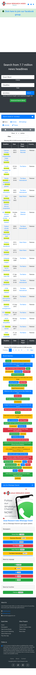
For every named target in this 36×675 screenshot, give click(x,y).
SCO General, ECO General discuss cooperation (6, 202)
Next (31, 350)
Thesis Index (22, 629)
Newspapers (4, 627)
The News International (18, 553)
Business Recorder (18, 538)
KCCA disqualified (6, 320)
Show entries (18, 133)
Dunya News (18, 534)
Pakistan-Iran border (11, 464)
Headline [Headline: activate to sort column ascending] (6, 144)
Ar (18, 580)
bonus (24, 461)
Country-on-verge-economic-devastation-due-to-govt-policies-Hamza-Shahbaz (17, 443)
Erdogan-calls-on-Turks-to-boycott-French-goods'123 (17, 423)
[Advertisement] (16, 34)
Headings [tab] (23, 122)
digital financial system (18, 388)
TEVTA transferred (6, 268)
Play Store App (5, 635)
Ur (18, 564)
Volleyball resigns (6, 260)
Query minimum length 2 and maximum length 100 (18, 96)
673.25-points (9, 371)
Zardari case (18, 396)
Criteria (18, 80)
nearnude (23, 434)
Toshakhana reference (17, 437)
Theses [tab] (15, 125)
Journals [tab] (6, 125)
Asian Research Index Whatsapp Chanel (18, 521)
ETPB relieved (6, 290)
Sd (18, 572)
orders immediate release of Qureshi (15, 368)
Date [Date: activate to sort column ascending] (14, 144)
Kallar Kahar (23, 382)
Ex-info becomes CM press (6, 170)
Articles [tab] (13, 122)
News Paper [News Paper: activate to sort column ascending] (22, 145)
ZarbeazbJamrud (14, 434)
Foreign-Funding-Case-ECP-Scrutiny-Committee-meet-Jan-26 (17, 405)
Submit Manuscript (6, 633)
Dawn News (22, 242)
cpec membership (12, 420)
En (18, 568)
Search (29, 93)
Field (17, 88)
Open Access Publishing (7, 631)
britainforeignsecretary (18, 374)
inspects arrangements (6, 306)
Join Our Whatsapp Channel (11, 485)
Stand (28, 368)
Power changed (6, 252)
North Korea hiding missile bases (21, 361)
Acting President (13, 382)
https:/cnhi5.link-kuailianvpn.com (17, 385)
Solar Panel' (27, 371)
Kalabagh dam (22, 426)
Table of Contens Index (25, 627)
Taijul (22, 464)
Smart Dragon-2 (23, 420)
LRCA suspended (6, 334)
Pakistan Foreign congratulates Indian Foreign (6, 156)
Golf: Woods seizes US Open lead (12, 467)
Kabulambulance (27, 467)
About (17, 658)
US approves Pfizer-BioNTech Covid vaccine (18, 399)
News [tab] (5, 122)
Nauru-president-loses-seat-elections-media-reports (18, 409)
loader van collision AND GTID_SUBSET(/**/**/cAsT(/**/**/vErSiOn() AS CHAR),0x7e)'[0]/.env (18, 449)
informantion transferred (6, 298)
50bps (29, 461)
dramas (28, 464)
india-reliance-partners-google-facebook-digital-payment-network (18, 474)
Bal (18, 576)
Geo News (18, 546)
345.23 (15, 470)
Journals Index (23, 625)
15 (27, 350)
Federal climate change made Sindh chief (6, 232)
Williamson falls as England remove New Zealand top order (17, 392)
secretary (16, 116)
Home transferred (6, 282)
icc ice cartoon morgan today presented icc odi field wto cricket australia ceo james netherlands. (18, 457)
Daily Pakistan (18, 549)
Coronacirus (18, 402)
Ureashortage (18, 371)
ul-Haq (20, 470)
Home (2, 625)
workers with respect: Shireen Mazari (17, 454)
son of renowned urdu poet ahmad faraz (18, 439)
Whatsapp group (6, 613)
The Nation (23, 166)
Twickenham (13, 426)
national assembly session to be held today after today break (18, 378)
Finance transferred (6, 244)
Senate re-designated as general (6, 182)
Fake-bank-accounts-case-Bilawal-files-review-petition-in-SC (18, 416)
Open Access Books (6, 629)
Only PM (18, 412)
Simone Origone (8, 461)
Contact (23, 658)
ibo (18, 464)
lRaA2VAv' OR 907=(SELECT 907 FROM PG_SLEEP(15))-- (18, 430)
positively (17, 478)
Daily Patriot (23, 196)
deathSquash (17, 461)
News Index (22, 631)
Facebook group (6, 611)
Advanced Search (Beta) (18, 100)
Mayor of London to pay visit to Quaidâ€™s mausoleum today (18, 364)
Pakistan (18, 592)
